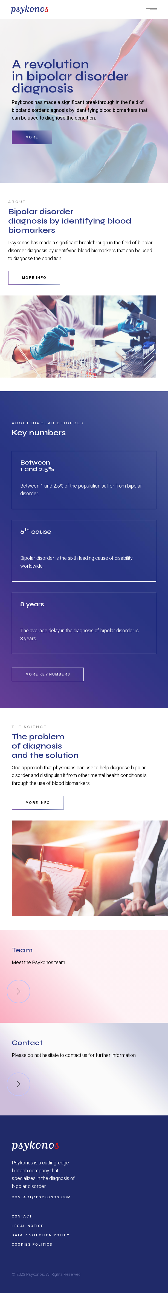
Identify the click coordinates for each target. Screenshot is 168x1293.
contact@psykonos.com (41, 1197)
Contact (22, 1216)
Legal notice (28, 1225)
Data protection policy (40, 1235)
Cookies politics (32, 1244)
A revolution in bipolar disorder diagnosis (70, 76)
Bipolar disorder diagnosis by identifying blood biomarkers (69, 221)
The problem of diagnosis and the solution (45, 746)
